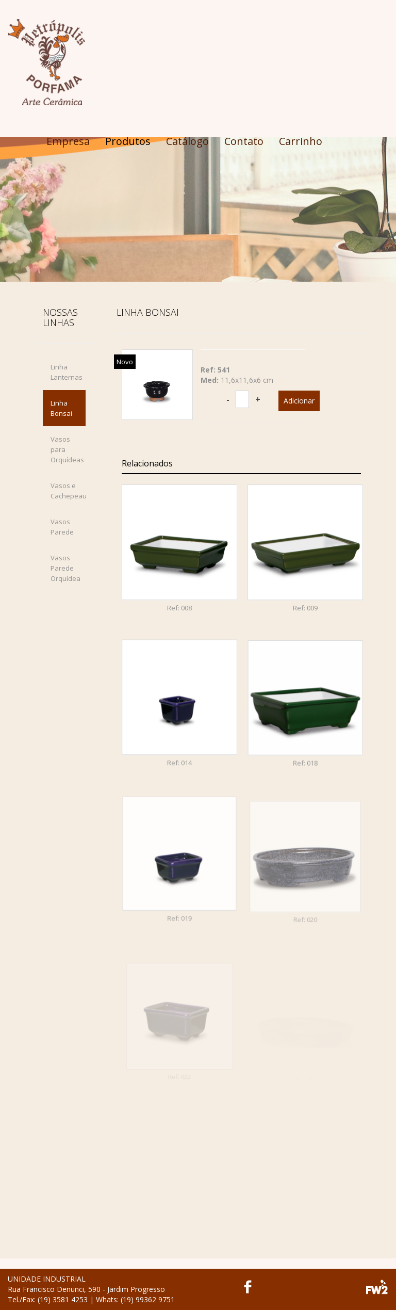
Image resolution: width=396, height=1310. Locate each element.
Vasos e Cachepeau (68, 490)
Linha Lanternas (66, 372)
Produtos (128, 141)
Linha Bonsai (61, 408)
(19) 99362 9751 (148, 1299)
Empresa (68, 141)
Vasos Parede (62, 527)
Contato (243, 141)
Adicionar (299, 401)
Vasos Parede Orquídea (65, 568)
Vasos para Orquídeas (67, 449)
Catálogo (187, 141)
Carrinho (300, 141)
